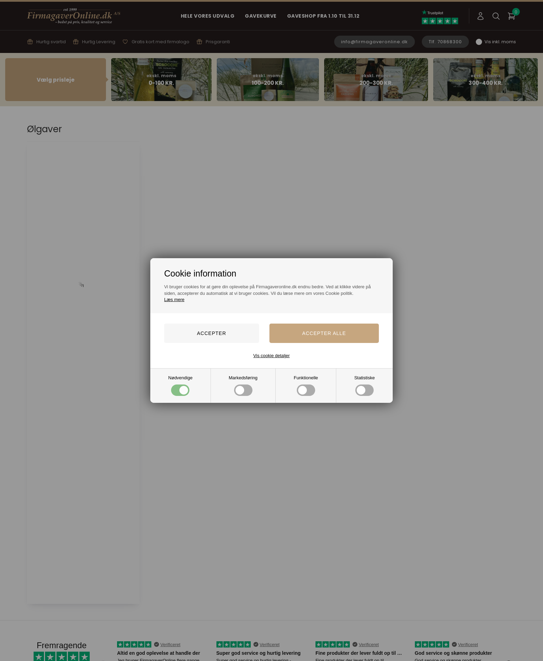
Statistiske (364, 385)
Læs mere (174, 299)
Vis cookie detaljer (271, 355)
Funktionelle (306, 385)
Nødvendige (180, 385)
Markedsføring (243, 385)
